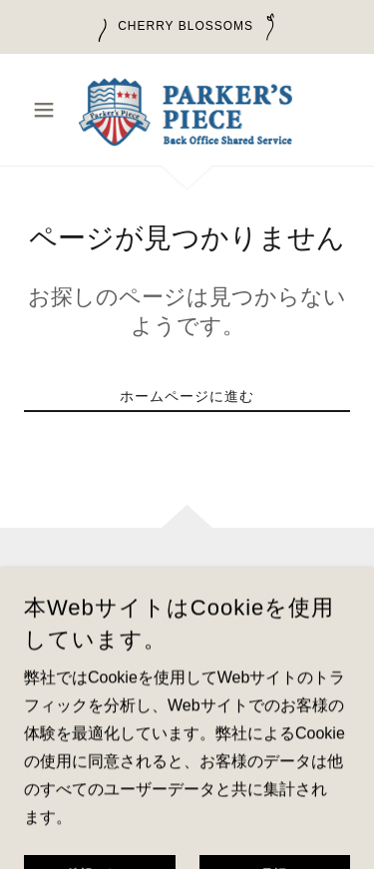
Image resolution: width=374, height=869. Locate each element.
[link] (187, 110)
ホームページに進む (187, 396)
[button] (48, 110)
